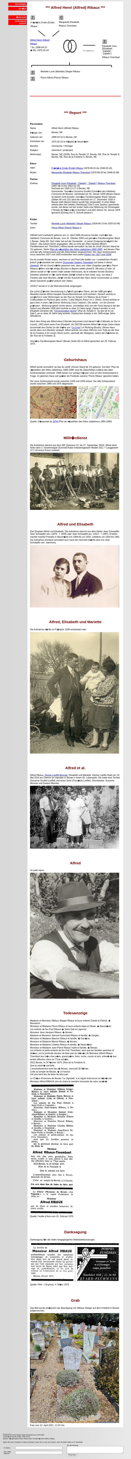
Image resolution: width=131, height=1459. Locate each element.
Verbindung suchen (20, 22)
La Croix (76, 327)
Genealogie (20, 4)
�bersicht (21, 17)
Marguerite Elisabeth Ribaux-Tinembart (70, 172)
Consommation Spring (65, 311)
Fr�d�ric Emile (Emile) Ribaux (67, 168)
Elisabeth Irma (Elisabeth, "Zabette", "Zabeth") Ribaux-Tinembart (83, 183)
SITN (55, 421)
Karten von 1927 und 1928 (97, 254)
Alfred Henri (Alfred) (40, 40)
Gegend (34, 265)
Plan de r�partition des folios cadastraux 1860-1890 (76, 249)
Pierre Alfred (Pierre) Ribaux (65, 228)
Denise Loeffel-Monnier (56, 775)
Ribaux (33, 44)
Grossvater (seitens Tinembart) (78, 262)
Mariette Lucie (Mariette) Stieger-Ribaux (71, 223)
